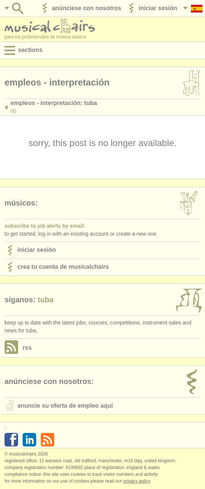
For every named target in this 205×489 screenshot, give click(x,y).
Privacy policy (136, 481)
